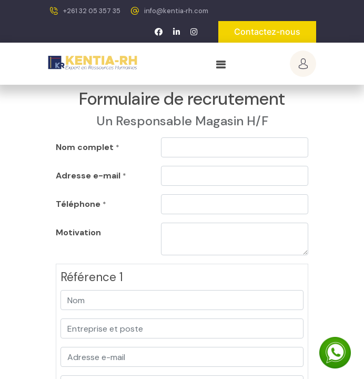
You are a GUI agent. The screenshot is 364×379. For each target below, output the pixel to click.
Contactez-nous (267, 31)
